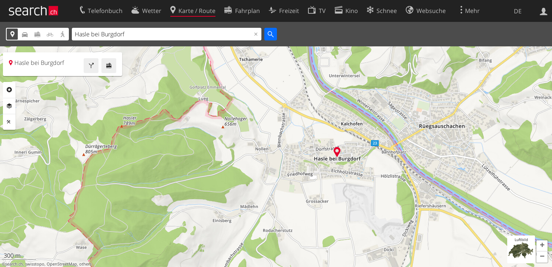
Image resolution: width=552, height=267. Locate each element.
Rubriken (9, 90)
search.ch (14, 264)
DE (518, 11)
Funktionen (9, 122)
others (85, 264)
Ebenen (9, 106)
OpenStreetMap (62, 264)
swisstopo (34, 264)
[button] (542, 245)
